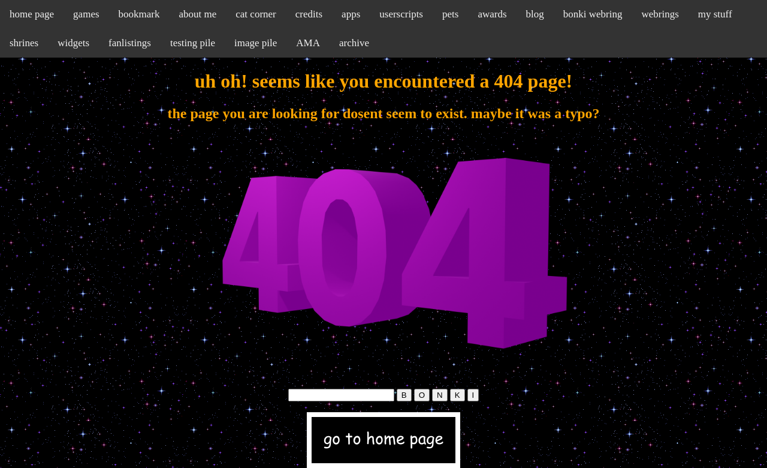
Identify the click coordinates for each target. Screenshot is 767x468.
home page (32, 14)
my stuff (715, 14)
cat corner (255, 14)
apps (351, 14)
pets (450, 14)
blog (535, 14)
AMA (308, 43)
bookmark (139, 14)
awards (492, 14)
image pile (255, 43)
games (86, 14)
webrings (659, 14)
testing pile (192, 43)
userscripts (401, 14)
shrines (24, 43)
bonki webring (593, 14)
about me (197, 14)
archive (354, 43)
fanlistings (129, 43)
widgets (73, 43)
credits (308, 14)
